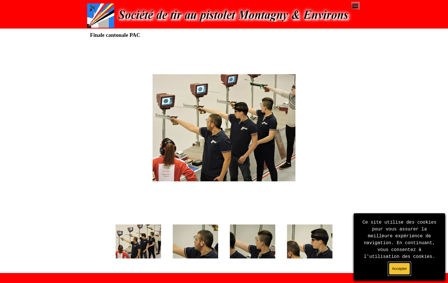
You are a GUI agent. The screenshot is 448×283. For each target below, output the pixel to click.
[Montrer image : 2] (195, 241)
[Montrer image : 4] (309, 241)
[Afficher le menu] (355, 5)
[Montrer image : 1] (138, 241)
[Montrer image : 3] (252, 241)
